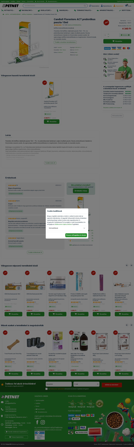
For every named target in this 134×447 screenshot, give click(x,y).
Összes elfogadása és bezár (76, 235)
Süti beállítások (53, 228)
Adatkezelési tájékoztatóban (63, 224)
